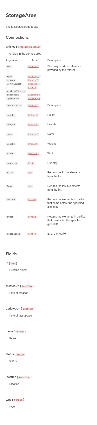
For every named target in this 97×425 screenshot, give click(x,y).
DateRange (34, 95)
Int (30, 173)
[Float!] (33, 115)
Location (24, 377)
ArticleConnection (29, 47)
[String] (33, 66)
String (32, 200)
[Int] (31, 163)
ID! (13, 263)
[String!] (34, 77)
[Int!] (32, 88)
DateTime (27, 286)
